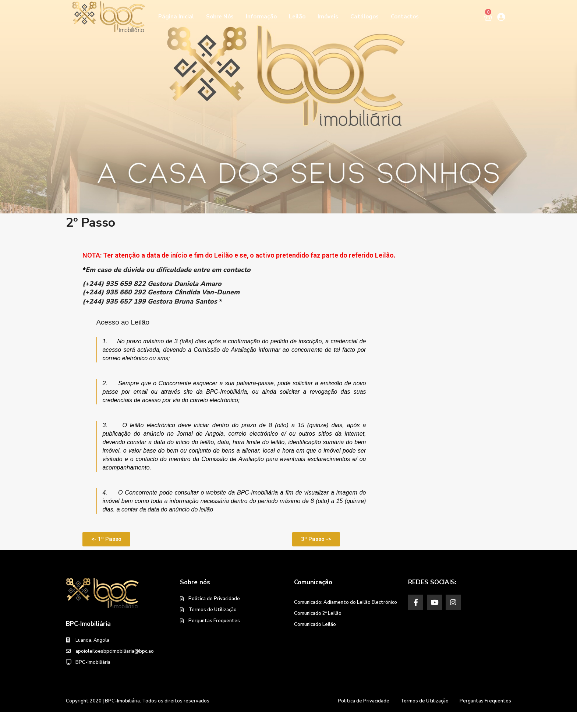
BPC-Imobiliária (92, 662)
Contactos (405, 16)
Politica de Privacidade (214, 598)
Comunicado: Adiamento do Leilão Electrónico (345, 602)
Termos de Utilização (212, 609)
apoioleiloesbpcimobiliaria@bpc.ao (114, 651)
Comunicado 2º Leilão (317, 613)
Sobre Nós (220, 16)
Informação (261, 16)
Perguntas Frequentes (214, 620)
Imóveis (328, 16)
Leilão (297, 16)
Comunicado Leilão (315, 624)
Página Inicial (176, 16)
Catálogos (364, 16)
